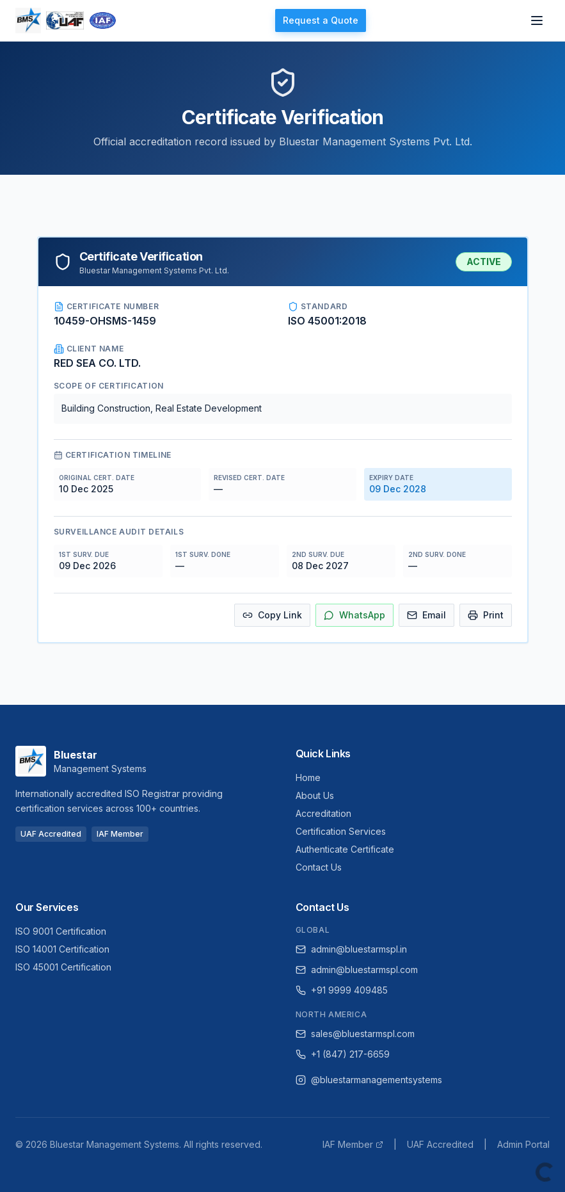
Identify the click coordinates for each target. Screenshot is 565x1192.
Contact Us (319, 867)
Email (426, 614)
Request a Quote (320, 20)
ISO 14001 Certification (62, 949)
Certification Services (341, 831)
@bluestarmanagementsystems (369, 1079)
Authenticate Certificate (345, 849)
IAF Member (352, 1144)
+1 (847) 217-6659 (343, 1054)
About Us (315, 795)
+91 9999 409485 (342, 990)
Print (486, 614)
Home (308, 777)
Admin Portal (523, 1144)
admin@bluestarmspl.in (351, 949)
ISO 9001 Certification (60, 931)
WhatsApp (354, 614)
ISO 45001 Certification (63, 967)
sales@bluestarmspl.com (355, 1033)
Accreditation (323, 813)
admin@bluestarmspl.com (357, 969)
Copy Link (272, 614)
